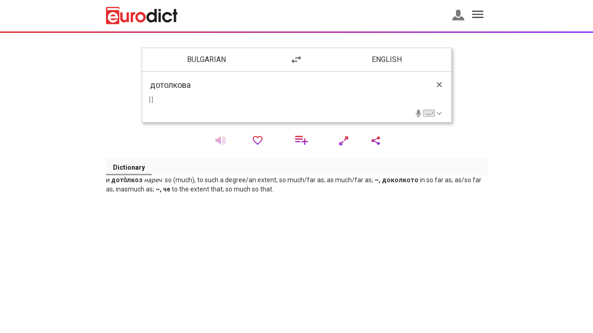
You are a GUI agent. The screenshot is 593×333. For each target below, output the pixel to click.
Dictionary (129, 167)
